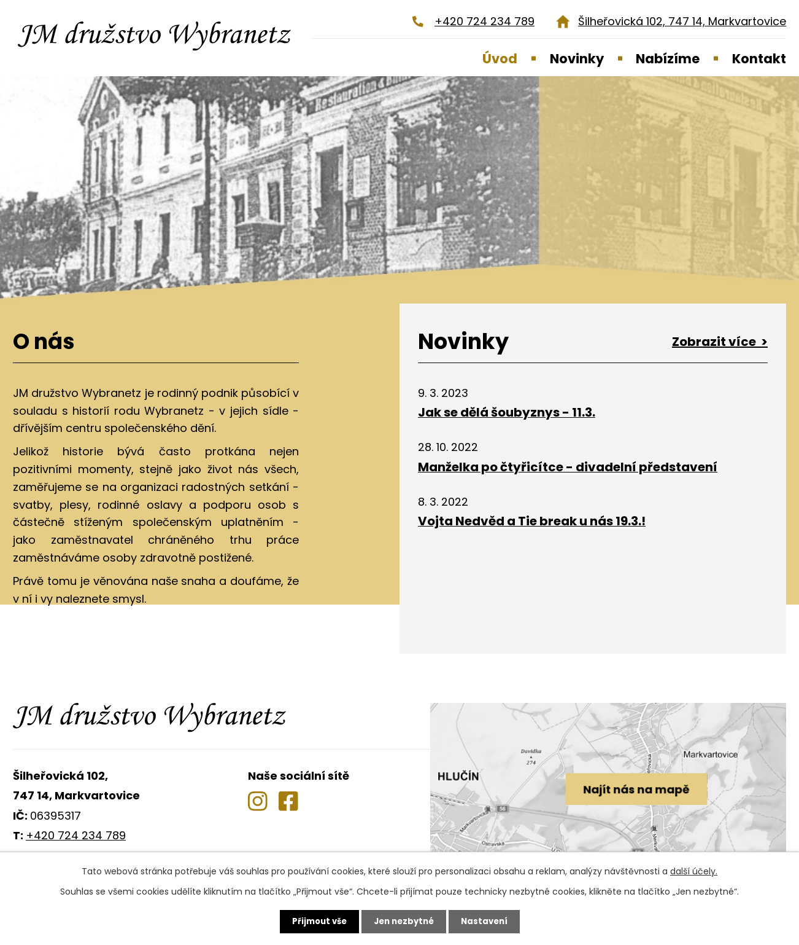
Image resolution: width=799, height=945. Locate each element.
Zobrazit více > (720, 341)
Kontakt (759, 59)
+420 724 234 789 (484, 21)
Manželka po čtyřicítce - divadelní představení (567, 467)
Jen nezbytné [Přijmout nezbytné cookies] (404, 921)
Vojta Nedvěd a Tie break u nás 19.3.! (532, 521)
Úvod (499, 59)
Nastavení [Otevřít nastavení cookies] (487, 921)
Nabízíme (668, 59)
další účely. (693, 871)
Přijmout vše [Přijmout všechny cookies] (316, 921)
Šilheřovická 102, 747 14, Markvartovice (682, 21)
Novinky (577, 59)
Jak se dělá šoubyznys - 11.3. (506, 412)
